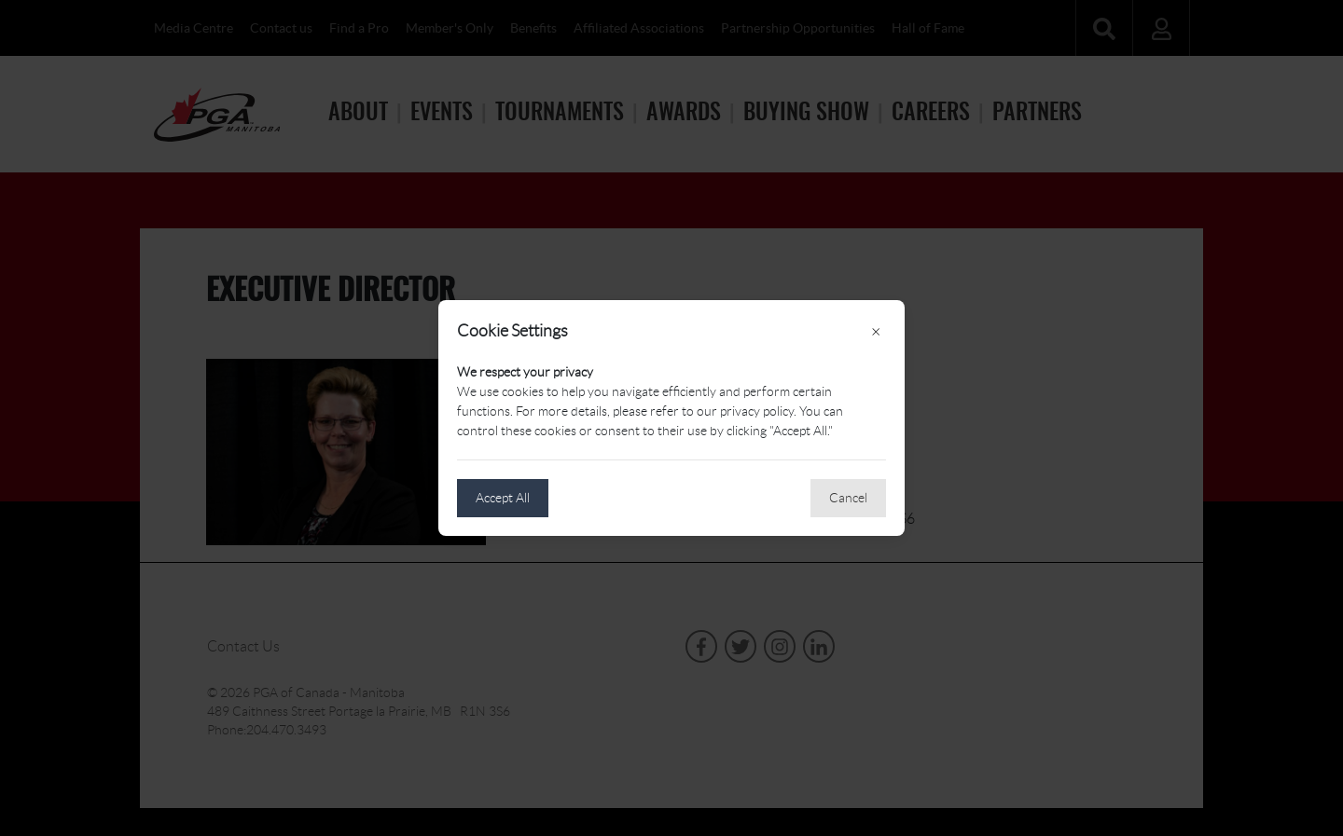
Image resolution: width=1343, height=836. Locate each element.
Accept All (503, 497)
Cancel (848, 497)
